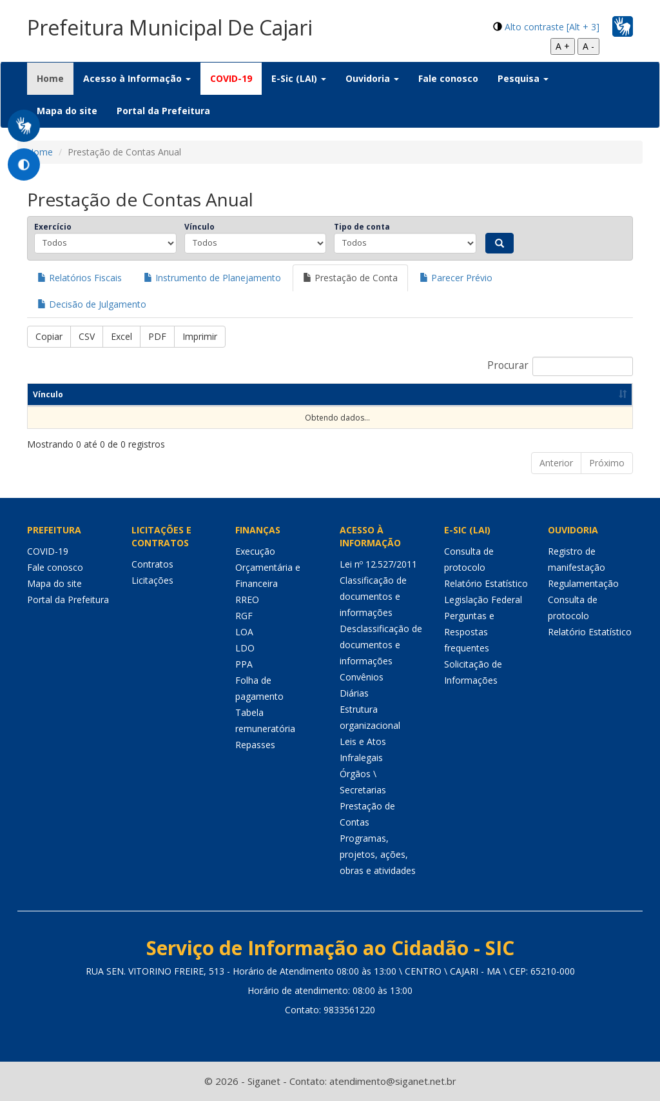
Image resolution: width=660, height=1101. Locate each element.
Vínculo (199, 227)
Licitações (152, 580)
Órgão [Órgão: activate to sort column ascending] (213, 394)
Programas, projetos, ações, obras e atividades (378, 854)
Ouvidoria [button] (372, 78)
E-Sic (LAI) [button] (298, 78)
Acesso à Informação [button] (137, 78)
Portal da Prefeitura (163, 110)
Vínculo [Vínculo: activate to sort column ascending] (48, 394)
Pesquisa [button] (523, 78)
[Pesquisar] (499, 243)
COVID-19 (231, 78)
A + (563, 46)
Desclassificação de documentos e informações (381, 644)
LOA (244, 632)
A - (588, 46)
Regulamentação (583, 583)
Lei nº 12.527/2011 (378, 564)
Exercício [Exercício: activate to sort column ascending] (142, 394)
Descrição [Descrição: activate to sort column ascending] (495, 394)
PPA (244, 664)
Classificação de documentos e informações (373, 596)
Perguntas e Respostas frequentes (469, 632)
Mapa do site (67, 110)
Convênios (361, 677)
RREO (247, 599)
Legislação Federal (483, 599)
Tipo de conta (362, 227)
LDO (245, 648)
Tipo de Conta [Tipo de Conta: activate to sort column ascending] (388, 394)
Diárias (354, 693)
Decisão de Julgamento (91, 304)
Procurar (560, 366)
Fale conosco (448, 78)
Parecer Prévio (456, 278)
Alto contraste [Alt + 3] (552, 27)
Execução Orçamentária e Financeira (267, 567)
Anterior (556, 463)
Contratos (152, 564)
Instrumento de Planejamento (212, 278)
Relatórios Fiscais (79, 278)
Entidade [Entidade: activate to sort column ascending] (290, 394)
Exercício (53, 227)
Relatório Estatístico (486, 583)
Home (55, 78)
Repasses (255, 745)
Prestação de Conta (350, 278)
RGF (244, 616)
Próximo (607, 463)
